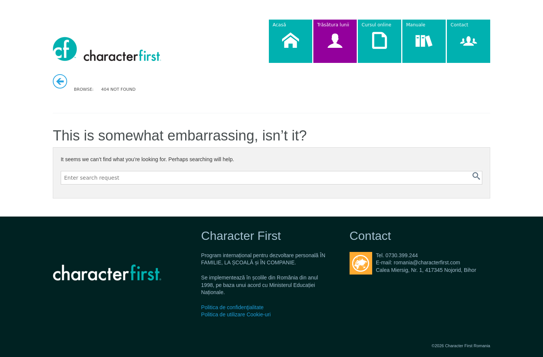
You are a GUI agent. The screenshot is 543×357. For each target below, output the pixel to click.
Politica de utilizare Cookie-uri (235, 314)
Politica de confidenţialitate (232, 307)
